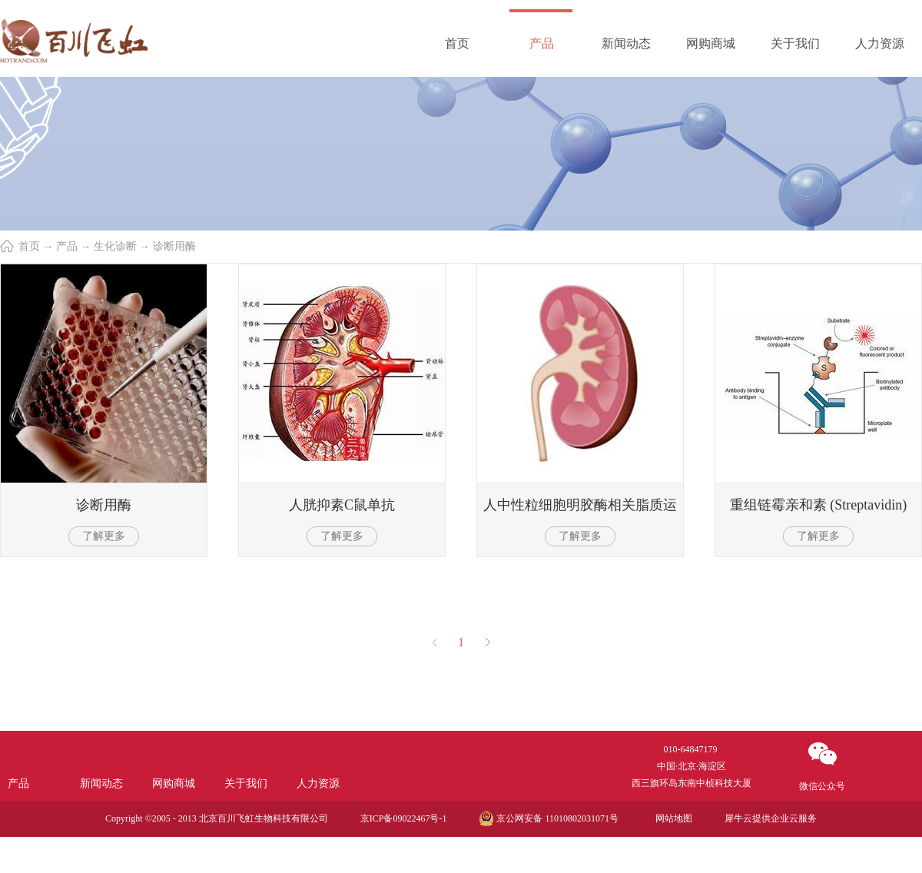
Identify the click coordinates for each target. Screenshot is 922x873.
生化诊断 (115, 246)
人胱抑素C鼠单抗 (342, 505)
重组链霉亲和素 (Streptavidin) (818, 505)
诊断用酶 (174, 246)
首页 (457, 43)
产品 (67, 246)
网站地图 (671, 818)
